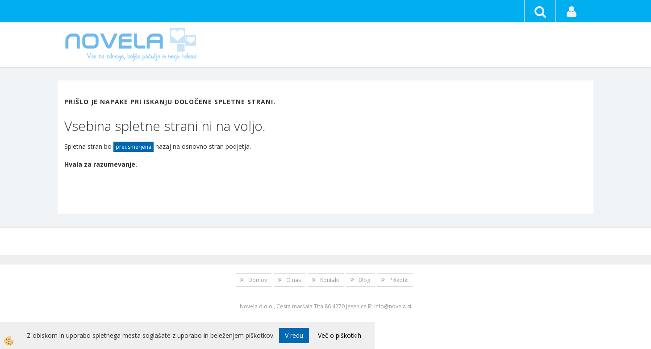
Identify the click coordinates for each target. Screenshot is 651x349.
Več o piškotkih (339, 335)
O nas (293, 280)
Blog (364, 280)
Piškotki (399, 280)
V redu (294, 335)
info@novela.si (392, 306)
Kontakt (329, 280)
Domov (257, 280)
